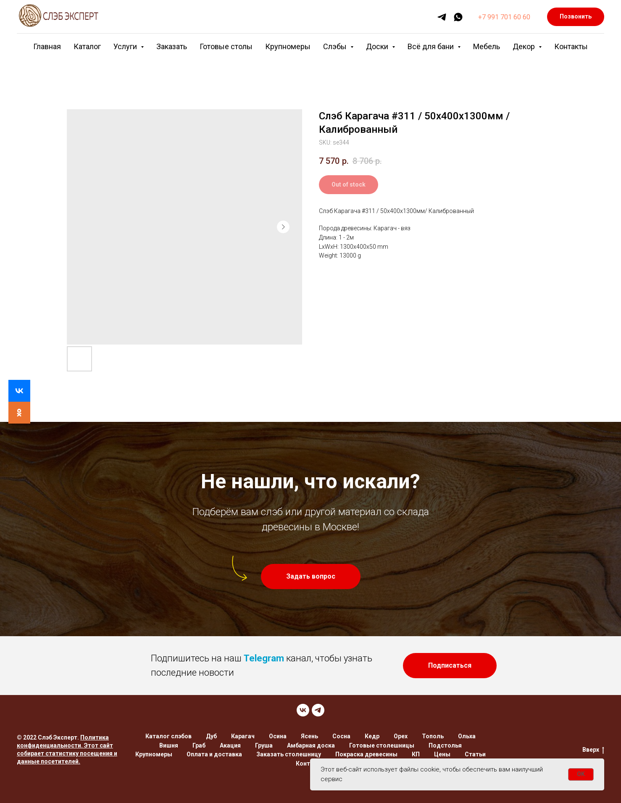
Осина (278, 736)
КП (416, 754)
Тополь (433, 736)
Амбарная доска (311, 745)
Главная (47, 46)
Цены (442, 754)
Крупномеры (287, 46)
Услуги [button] (126, 46)
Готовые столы (226, 46)
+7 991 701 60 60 (504, 17)
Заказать (171, 46)
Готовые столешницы (381, 745)
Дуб (211, 736)
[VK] (303, 710)
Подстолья (445, 745)
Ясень (309, 736)
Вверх (593, 750)
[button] (310, 576)
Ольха (467, 736)
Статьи (475, 754)
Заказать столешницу (288, 754)
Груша (264, 745)
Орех (401, 736)
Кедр (372, 736)
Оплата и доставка (214, 754)
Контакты (571, 46)
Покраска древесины (366, 754)
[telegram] (442, 17)
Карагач (243, 736)
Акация (230, 745)
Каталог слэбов (168, 736)
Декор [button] (525, 46)
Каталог (87, 46)
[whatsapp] (458, 17)
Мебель (486, 46)
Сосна (341, 736)
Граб (198, 745)
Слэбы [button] (335, 46)
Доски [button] (378, 46)
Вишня (168, 745)
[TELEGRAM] (318, 710)
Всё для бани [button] (431, 46)
